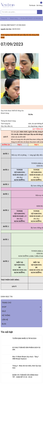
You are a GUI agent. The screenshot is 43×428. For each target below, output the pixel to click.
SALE (4, 311)
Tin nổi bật (7, 332)
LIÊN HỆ (5, 320)
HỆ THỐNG (6, 315)
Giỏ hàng (39, 4)
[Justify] (39, 12)
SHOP (4, 307)
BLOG (4, 324)
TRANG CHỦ (6, 303)
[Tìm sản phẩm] (21, 12)
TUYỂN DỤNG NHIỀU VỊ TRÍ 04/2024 (24, 338)
